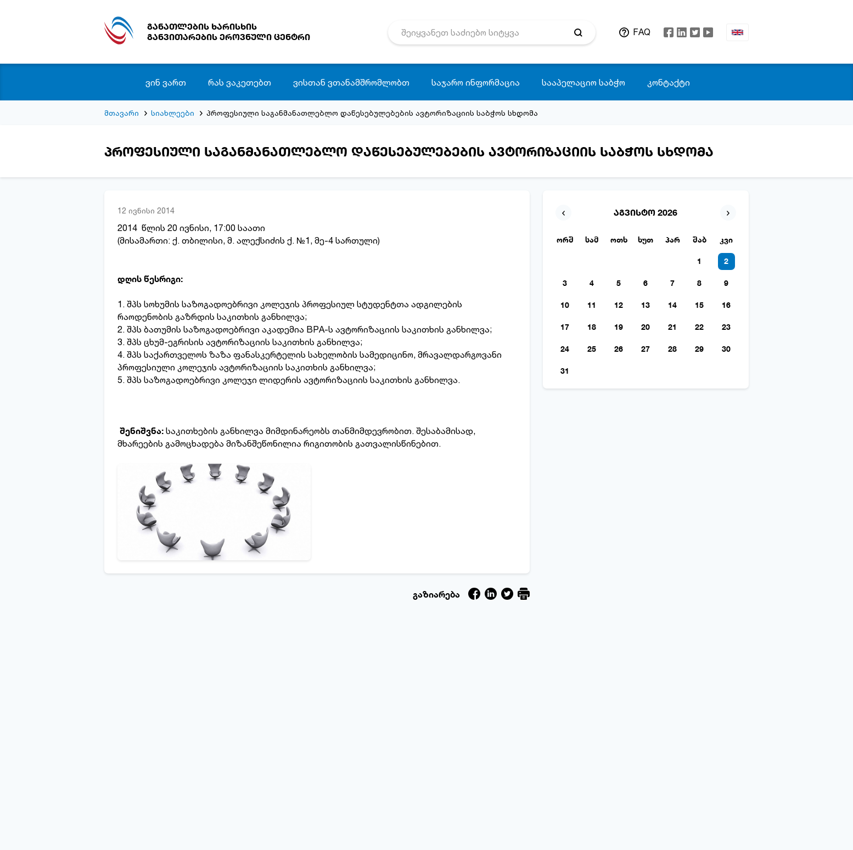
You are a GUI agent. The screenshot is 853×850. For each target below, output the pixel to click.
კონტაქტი (668, 82)
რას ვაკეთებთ (239, 82)
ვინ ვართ (165, 82)
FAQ (641, 31)
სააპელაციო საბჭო (583, 82)
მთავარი (121, 112)
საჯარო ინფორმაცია (475, 82)
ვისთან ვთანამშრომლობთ (351, 82)
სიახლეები (172, 112)
